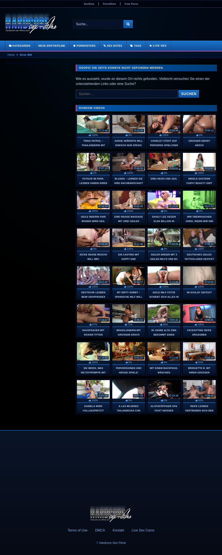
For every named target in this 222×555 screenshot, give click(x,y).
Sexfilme (89, 4)
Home (11, 54)
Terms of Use (77, 530)
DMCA (100, 530)
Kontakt (118, 530)
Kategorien (21, 45)
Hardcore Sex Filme (112, 542)
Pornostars (86, 45)
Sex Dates (114, 45)
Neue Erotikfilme (51, 45)
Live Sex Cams (143, 530)
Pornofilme (109, 4)
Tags (137, 45)
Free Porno (131, 4)
